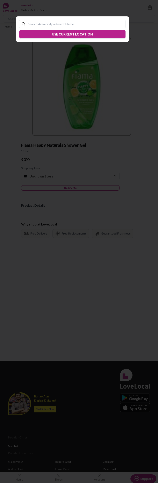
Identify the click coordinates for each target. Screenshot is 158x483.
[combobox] (74, 24)
